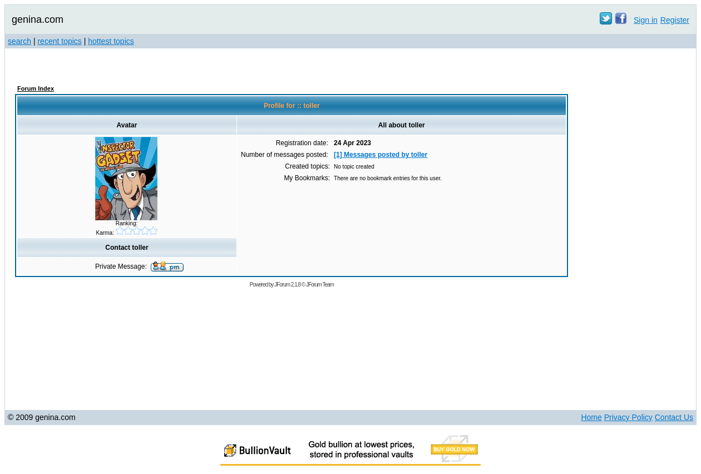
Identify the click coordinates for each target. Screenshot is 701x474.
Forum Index (35, 88)
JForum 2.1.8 (287, 285)
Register (674, 20)
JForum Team (320, 285)
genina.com (37, 19)
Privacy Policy (628, 417)
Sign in (646, 20)
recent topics (59, 41)
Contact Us (674, 417)
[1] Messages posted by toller (380, 155)
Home (591, 417)
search (19, 41)
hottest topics (111, 41)
